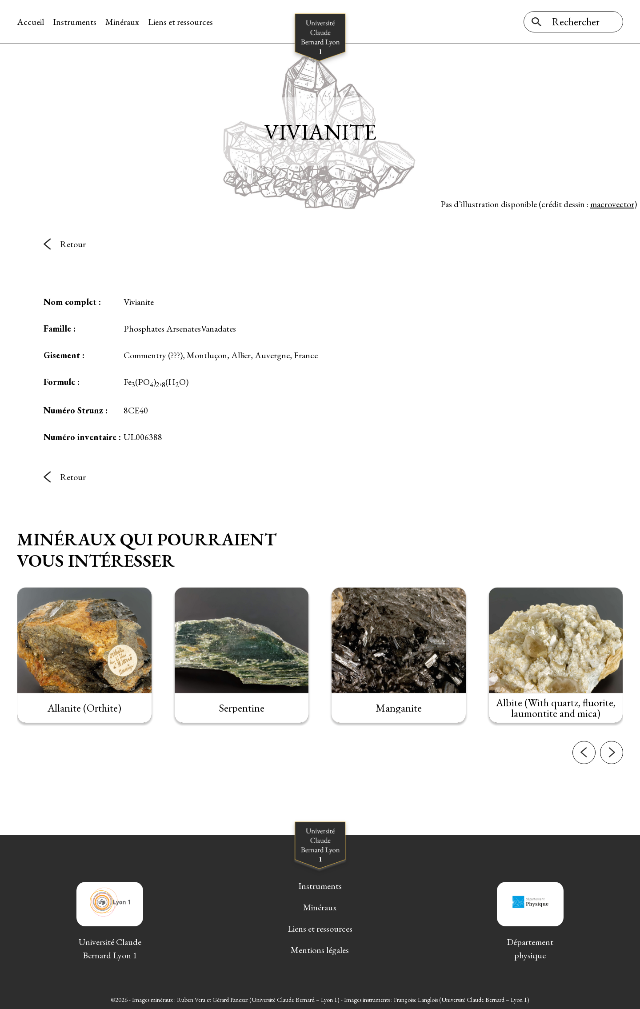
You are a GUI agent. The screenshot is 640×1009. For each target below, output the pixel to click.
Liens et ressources (180, 22)
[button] (584, 762)
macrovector (612, 204)
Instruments (74, 22)
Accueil (30, 22)
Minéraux (122, 22)
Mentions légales (320, 950)
